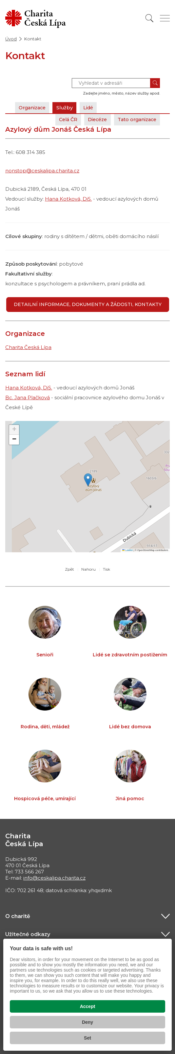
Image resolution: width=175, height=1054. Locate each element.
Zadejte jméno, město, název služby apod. (121, 93)
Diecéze (92, 119)
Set (87, 1038)
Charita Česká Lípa (28, 347)
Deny (87, 1022)
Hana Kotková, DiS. (68, 199)
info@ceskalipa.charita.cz (54, 878)
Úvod (11, 38)
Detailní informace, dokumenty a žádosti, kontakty (88, 304)
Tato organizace (135, 119)
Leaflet (127, 550)
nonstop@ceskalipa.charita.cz (42, 170)
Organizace (34, 107)
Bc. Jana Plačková (27, 397)
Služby (68, 107)
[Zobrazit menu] (165, 18)
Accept (87, 1006)
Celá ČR (61, 119)
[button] (88, 480)
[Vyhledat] (149, 18)
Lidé (93, 107)
